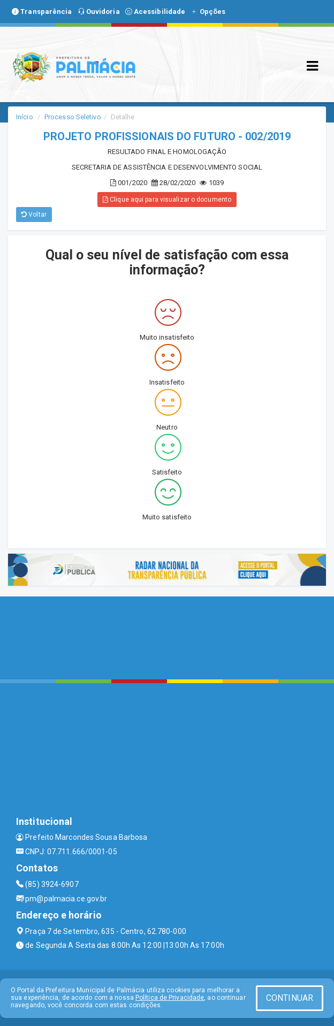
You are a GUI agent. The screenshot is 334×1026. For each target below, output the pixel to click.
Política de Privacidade (169, 997)
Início (24, 117)
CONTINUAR (289, 998)
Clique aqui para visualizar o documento (167, 199)
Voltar (34, 214)
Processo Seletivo (72, 117)
